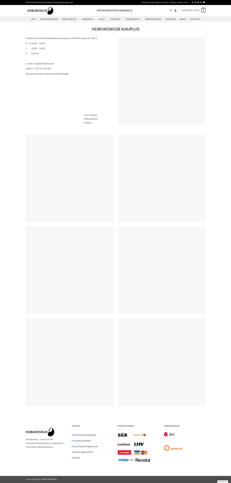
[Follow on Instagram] (195, 2)
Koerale (116, 19)
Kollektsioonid (49, 19)
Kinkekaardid (153, 19)
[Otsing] (171, 10)
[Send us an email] (198, 2)
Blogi (183, 19)
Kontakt (195, 19)
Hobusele (88, 19)
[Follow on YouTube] (204, 2)
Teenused (170, 19)
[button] (175, 10)
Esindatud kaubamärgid (84, 434)
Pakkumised (133, 19)
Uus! (33, 19)
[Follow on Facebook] (193, 2)
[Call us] (201, 2)
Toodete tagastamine (82, 451)
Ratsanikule (70, 19)
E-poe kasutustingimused (85, 446)
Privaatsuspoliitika (81, 440)
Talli (102, 19)
